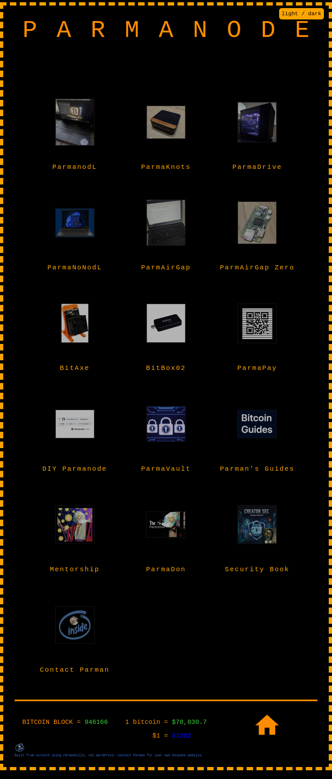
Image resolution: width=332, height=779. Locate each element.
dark (314, 14)
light (290, 14)
